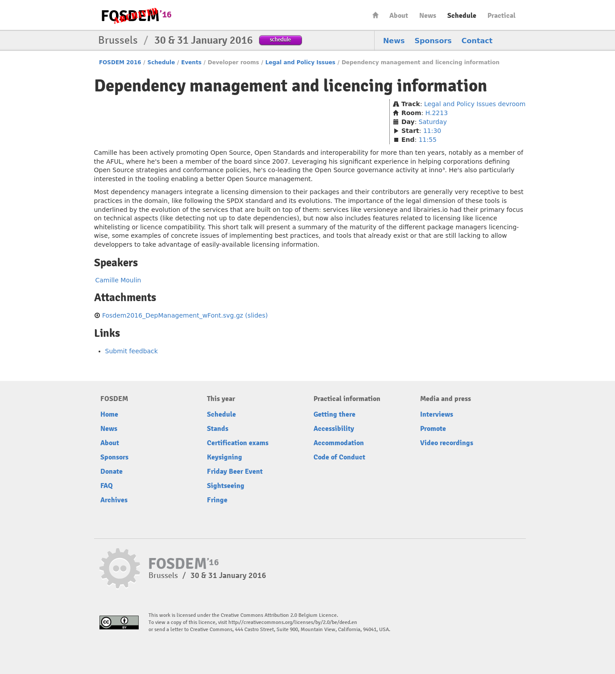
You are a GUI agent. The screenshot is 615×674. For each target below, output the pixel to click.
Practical (501, 15)
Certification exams (237, 442)
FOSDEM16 (136, 15)
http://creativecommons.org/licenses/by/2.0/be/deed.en (292, 622)
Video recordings (446, 442)
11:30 (432, 130)
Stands (217, 428)
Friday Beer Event (235, 471)
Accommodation (339, 442)
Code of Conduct (339, 457)
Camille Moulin (118, 280)
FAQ (106, 485)
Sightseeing (225, 485)
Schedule (461, 15)
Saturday (433, 121)
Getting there (334, 414)
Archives (114, 500)
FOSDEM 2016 (120, 62)
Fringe (217, 500)
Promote (433, 428)
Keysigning (224, 457)
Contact (477, 41)
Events (191, 62)
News (427, 15)
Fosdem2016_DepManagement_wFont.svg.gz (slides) (185, 315)
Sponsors (433, 41)
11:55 (428, 139)
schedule (280, 39)
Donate (111, 471)
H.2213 (436, 112)
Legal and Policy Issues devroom (474, 104)
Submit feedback (131, 351)
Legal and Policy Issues (300, 62)
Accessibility (334, 428)
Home (375, 15)
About (398, 15)
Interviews (436, 414)
